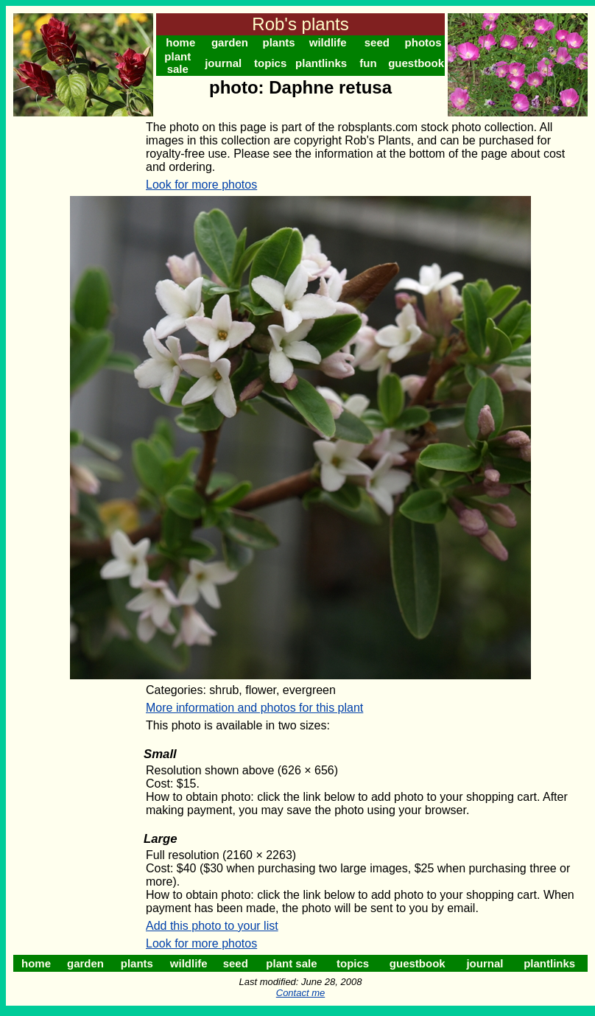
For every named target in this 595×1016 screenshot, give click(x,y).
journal (223, 63)
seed (377, 42)
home (180, 42)
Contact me (300, 992)
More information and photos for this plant (254, 707)
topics (270, 63)
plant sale (177, 62)
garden (229, 42)
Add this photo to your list (212, 925)
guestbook (416, 63)
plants (278, 42)
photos (423, 42)
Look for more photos (201, 184)
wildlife (328, 42)
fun (367, 63)
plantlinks (321, 63)
